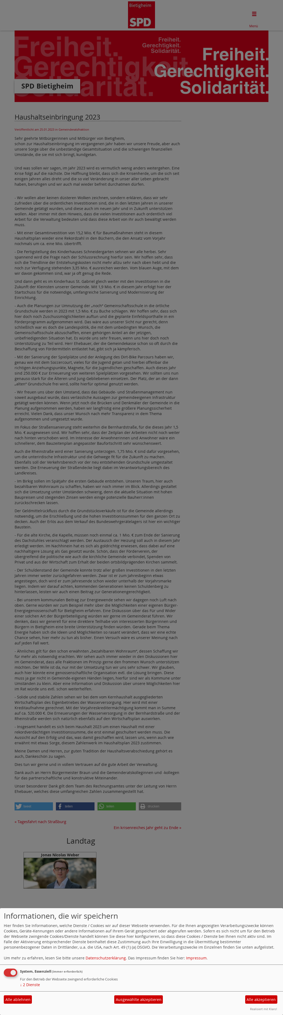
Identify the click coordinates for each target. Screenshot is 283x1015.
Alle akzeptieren (261, 999)
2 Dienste (30, 984)
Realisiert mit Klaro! (263, 1009)
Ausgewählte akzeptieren (138, 999)
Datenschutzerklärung (106, 957)
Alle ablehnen (18, 999)
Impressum (196, 957)
